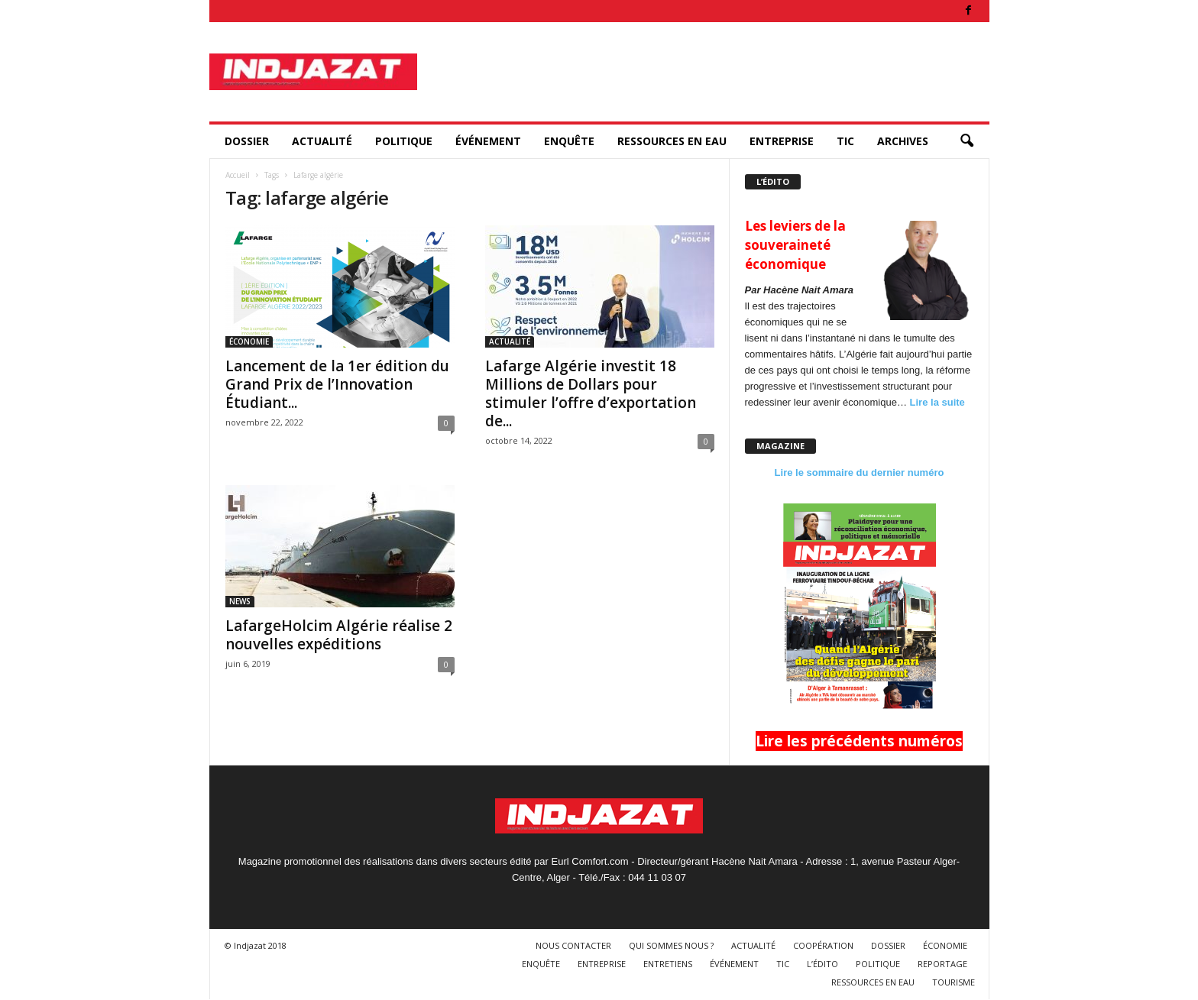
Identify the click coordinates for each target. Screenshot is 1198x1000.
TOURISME (953, 982)
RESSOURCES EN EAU (672, 141)
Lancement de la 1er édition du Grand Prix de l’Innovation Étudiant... (337, 384)
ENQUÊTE (569, 141)
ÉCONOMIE (249, 341)
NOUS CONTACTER (573, 945)
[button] (966, 141)
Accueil (237, 175)
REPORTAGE (942, 963)
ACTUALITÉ (322, 141)
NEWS (240, 601)
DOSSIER (247, 141)
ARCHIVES (902, 141)
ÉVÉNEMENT (488, 141)
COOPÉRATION (823, 945)
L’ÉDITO (822, 963)
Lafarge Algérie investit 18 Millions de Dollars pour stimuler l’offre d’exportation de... (590, 393)
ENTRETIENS (667, 963)
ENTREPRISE (782, 141)
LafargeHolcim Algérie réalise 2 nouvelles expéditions (338, 635)
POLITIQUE (403, 141)
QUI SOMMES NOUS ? (671, 945)
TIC (845, 141)
